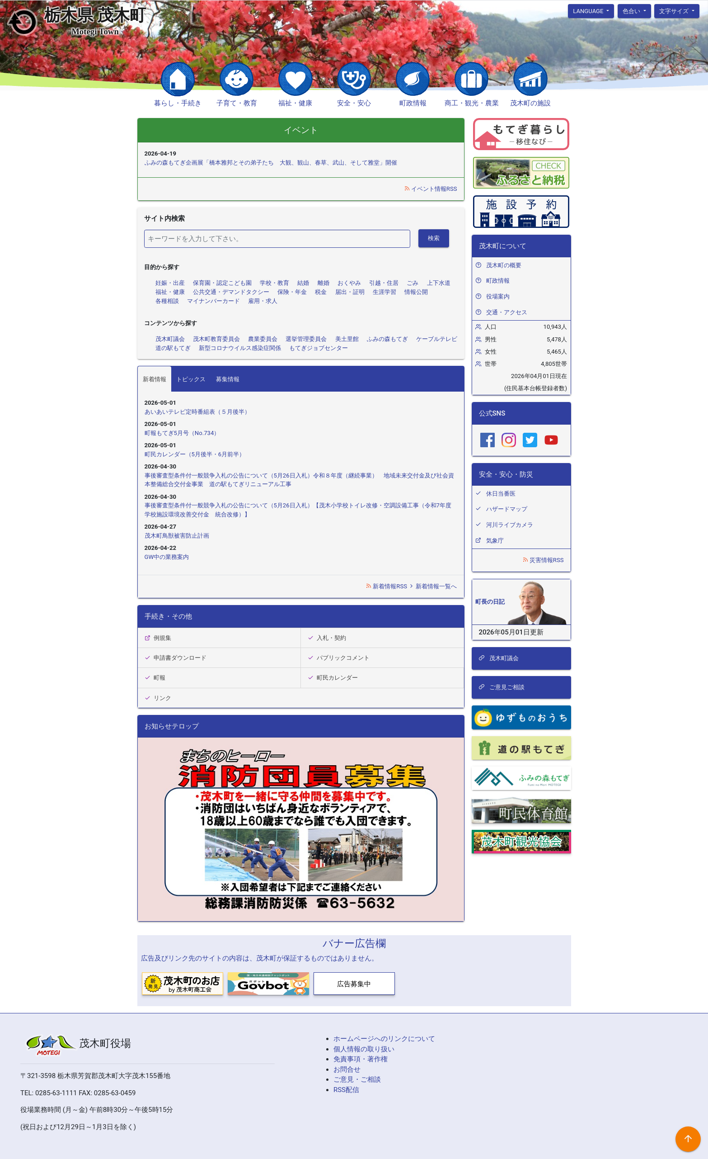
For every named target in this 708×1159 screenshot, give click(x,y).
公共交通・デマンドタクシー (231, 292)
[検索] (277, 239)
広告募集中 (354, 984)
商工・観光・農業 (472, 103)
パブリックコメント (339, 657)
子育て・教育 (236, 103)
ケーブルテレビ (436, 339)
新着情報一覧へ (432, 586)
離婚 (323, 282)
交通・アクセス (506, 312)
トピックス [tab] (191, 379)
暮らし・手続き (178, 103)
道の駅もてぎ (173, 348)
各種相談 (167, 301)
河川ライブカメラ (509, 524)
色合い (632, 10)
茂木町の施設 (530, 103)
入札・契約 (327, 637)
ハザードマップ (506, 509)
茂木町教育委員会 (216, 339)
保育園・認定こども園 (222, 282)
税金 (321, 292)
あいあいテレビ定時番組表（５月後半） (197, 411)
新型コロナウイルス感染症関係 (240, 348)
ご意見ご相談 (501, 687)
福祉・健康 (295, 103)
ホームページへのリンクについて (384, 1039)
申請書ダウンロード (176, 657)
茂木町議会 (170, 339)
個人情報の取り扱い (363, 1049)
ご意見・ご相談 (357, 1079)
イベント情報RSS (430, 188)
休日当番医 (501, 493)
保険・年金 (292, 292)
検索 (434, 238)
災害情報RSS (543, 560)
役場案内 (498, 296)
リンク (158, 698)
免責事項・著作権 (360, 1059)
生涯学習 (384, 292)
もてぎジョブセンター (318, 348)
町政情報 (413, 103)
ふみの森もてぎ (387, 339)
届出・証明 (350, 292)
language (589, 10)
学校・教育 (274, 282)
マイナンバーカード (213, 301)
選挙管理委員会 (306, 339)
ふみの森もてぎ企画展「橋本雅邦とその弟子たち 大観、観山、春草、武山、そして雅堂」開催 (271, 162)
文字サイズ (674, 10)
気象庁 (495, 540)
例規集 (158, 637)
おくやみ (349, 282)
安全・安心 (354, 103)
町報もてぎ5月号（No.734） (182, 433)
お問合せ (347, 1069)
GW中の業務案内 (167, 556)
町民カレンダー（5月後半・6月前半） (195, 454)
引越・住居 (384, 282)
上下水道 (438, 282)
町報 (155, 677)
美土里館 (347, 339)
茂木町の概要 (503, 265)
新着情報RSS (387, 586)
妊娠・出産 (170, 282)
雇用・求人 (262, 301)
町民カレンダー (333, 677)
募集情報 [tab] (227, 379)
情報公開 (416, 292)
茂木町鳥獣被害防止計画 (177, 535)
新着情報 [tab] (154, 379)
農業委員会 (262, 339)
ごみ (412, 282)
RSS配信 (346, 1090)
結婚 (303, 282)
